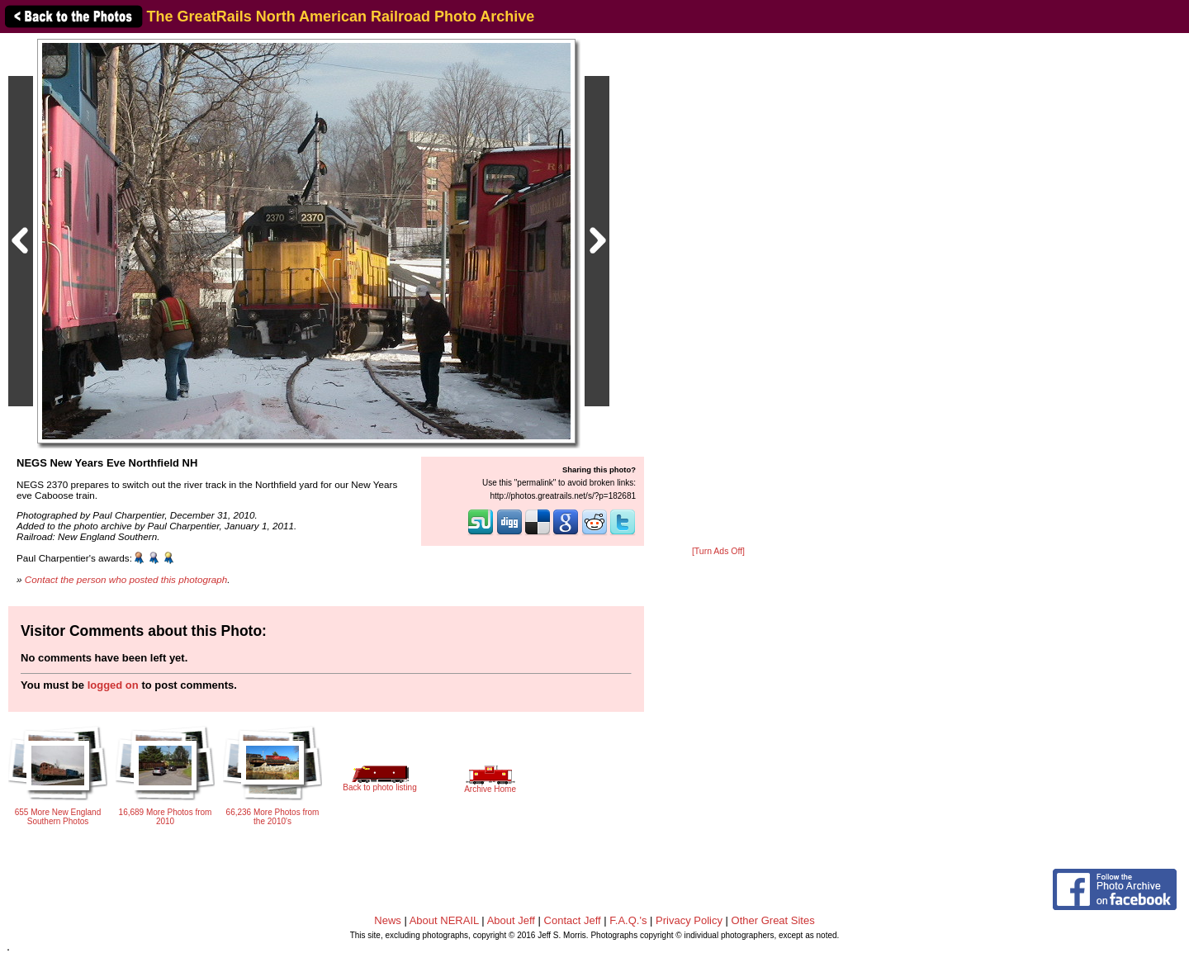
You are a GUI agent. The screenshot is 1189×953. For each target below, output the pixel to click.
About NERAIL (444, 920)
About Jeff (511, 920)
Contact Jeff (572, 920)
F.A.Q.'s (628, 920)
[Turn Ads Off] (718, 551)
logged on (113, 685)
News (387, 920)
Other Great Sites (773, 920)
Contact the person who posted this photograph (126, 579)
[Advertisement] (718, 290)
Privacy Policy (689, 920)
